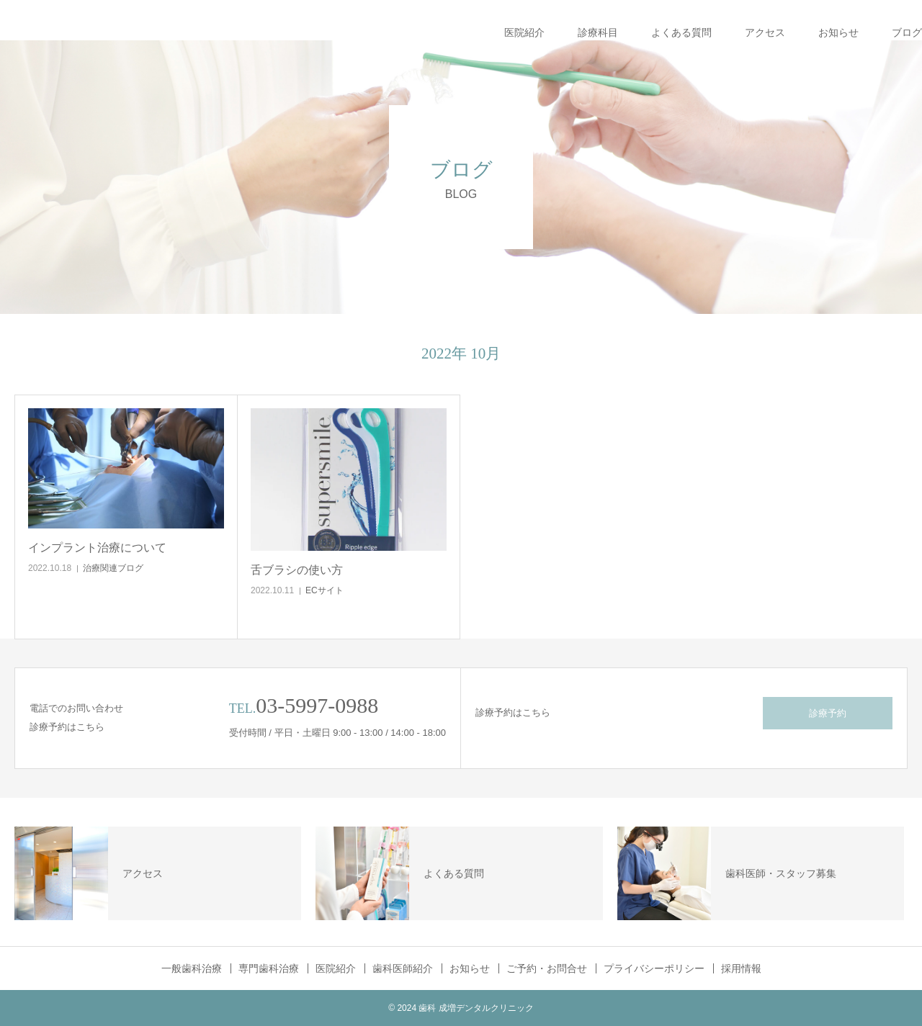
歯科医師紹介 (402, 968)
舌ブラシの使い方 (297, 570)
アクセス (765, 32)
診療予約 (827, 713)
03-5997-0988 (317, 705)
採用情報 (741, 968)
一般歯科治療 (191, 968)
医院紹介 (524, 32)
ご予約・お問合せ (546, 968)
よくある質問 (681, 32)
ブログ (907, 32)
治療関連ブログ (113, 568)
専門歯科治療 (268, 968)
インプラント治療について (97, 547)
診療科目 (598, 32)
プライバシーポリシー (654, 968)
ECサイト (324, 590)
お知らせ (838, 32)
